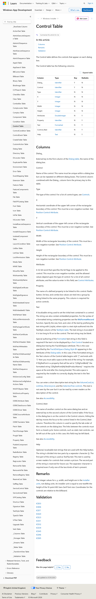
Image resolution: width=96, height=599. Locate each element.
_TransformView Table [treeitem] (21, 551)
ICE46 (38, 534)
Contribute (43, 594)
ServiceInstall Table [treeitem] (20, 493)
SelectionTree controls (72, 386)
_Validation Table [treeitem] (19, 556)
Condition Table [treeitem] (19, 121)
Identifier (58, 82)
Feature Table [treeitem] (18, 185)
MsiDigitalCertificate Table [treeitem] (20, 289)
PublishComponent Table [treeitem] (20, 446)
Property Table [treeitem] (18, 440)
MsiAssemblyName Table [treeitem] (20, 281)
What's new (74, 10)
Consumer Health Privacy (70, 594)
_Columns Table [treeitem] (19, 533)
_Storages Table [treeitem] (19, 538)
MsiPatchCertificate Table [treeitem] (20, 336)
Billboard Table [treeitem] (18, 76)
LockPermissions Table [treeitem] (21, 257)
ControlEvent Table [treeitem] (20, 135)
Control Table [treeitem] (18, 126)
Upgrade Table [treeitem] (18, 524)
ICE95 (38, 538)
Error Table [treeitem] (17, 171)
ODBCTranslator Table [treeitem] (21, 422)
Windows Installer (49, 18)
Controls (85, 194)
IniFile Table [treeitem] (17, 215)
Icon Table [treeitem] (16, 210)
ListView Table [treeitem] (18, 253)
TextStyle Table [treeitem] (18, 511)
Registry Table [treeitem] (18, 457)
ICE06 (38, 507)
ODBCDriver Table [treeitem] (19, 410)
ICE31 (38, 520)
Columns (41, 44)
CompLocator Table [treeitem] (20, 108)
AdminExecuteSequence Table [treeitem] (21, 37)
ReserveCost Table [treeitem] (19, 479)
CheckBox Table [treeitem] (19, 94)
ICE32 (38, 524)
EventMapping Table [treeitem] (20, 176)
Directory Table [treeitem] (18, 153)
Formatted (59, 125)
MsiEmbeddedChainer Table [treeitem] (21, 304)
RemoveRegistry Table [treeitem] (21, 475)
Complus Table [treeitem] (18, 112)
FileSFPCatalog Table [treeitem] (20, 201)
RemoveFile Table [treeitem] (19, 466)
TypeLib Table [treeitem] (18, 515)
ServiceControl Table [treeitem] (20, 488)
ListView (39, 386)
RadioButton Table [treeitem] (20, 452)
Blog (33, 594)
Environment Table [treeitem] (20, 167)
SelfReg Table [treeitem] (18, 484)
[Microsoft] (4, 3)
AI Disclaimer (7, 594)
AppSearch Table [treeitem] (19, 67)
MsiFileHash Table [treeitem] (19, 315)
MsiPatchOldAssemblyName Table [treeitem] (21, 363)
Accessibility (49, 398)
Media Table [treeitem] (17, 262)
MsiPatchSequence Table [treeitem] (20, 370)
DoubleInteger (60, 115)
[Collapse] (30, 16)
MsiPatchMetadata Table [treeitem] (20, 348)
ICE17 (38, 510)
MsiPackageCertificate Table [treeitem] (21, 328)
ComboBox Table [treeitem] (19, 103)
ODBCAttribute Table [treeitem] (21, 401)
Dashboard (87, 10)
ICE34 (38, 527)
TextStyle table (63, 329)
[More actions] (92, 19)
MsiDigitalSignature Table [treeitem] (20, 296)
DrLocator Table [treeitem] (19, 158)
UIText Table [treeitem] (17, 520)
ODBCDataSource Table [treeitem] (22, 405)
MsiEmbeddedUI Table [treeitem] (21, 310)
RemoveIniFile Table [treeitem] (20, 470)
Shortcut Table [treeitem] (18, 502)
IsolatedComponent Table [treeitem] (20, 238)
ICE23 (38, 517)
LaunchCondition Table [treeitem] (21, 244)
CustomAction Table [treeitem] (20, 144)
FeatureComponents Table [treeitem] (20, 191)
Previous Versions (21, 594)
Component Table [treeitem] (19, 117)
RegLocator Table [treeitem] (19, 461)
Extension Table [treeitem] (18, 180)
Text (56, 134)
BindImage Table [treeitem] (19, 85)
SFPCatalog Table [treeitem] (19, 497)
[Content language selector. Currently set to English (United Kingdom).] (14, 588)
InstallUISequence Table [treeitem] (22, 231)
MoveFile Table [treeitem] (18, 271)
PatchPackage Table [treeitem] (20, 431)
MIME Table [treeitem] (17, 266)
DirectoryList (49, 386)
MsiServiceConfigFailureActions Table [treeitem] (22, 382)
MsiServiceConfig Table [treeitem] (21, 376)
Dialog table (74, 158)
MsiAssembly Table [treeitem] (20, 275)
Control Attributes (86, 280)
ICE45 (38, 531)
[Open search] (84, 3)
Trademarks (19, 597)
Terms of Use (7, 597)
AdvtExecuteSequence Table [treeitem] (21, 52)
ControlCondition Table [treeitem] (21, 130)
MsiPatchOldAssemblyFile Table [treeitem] (22, 355)
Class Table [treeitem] (17, 99)
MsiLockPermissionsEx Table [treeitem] (21, 321)
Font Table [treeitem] (17, 206)
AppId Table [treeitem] (17, 63)
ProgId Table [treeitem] (17, 435)
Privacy (53, 594)
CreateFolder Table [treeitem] (20, 140)
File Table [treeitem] (16, 197)
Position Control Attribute (47, 212)
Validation (42, 51)
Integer (57, 97)
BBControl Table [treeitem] (19, 72)
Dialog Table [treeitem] (17, 149)
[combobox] (17, 22)
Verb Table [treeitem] (17, 529)
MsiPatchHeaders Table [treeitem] (21, 342)
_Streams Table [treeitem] (18, 542)
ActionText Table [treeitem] (19, 31)
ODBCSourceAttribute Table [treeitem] (21, 416)
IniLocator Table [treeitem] (19, 219)
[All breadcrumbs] (38, 19)
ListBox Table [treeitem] (17, 248)
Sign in (90, 3)
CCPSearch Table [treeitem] (19, 90)
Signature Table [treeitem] (18, 506)
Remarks (41, 47)
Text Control (77, 342)
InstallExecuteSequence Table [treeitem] (22, 225)
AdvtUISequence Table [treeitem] (21, 58)
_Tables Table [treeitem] (17, 547)
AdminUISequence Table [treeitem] (20, 44)
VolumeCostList (87, 382)
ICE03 (38, 503)
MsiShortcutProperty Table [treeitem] (21, 395)
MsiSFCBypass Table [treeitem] (20, 389)
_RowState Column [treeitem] (20, 26)
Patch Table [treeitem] (17, 426)
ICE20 (38, 514)
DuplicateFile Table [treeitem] (20, 162)
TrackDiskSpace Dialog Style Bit (63, 349)
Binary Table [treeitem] (17, 81)
